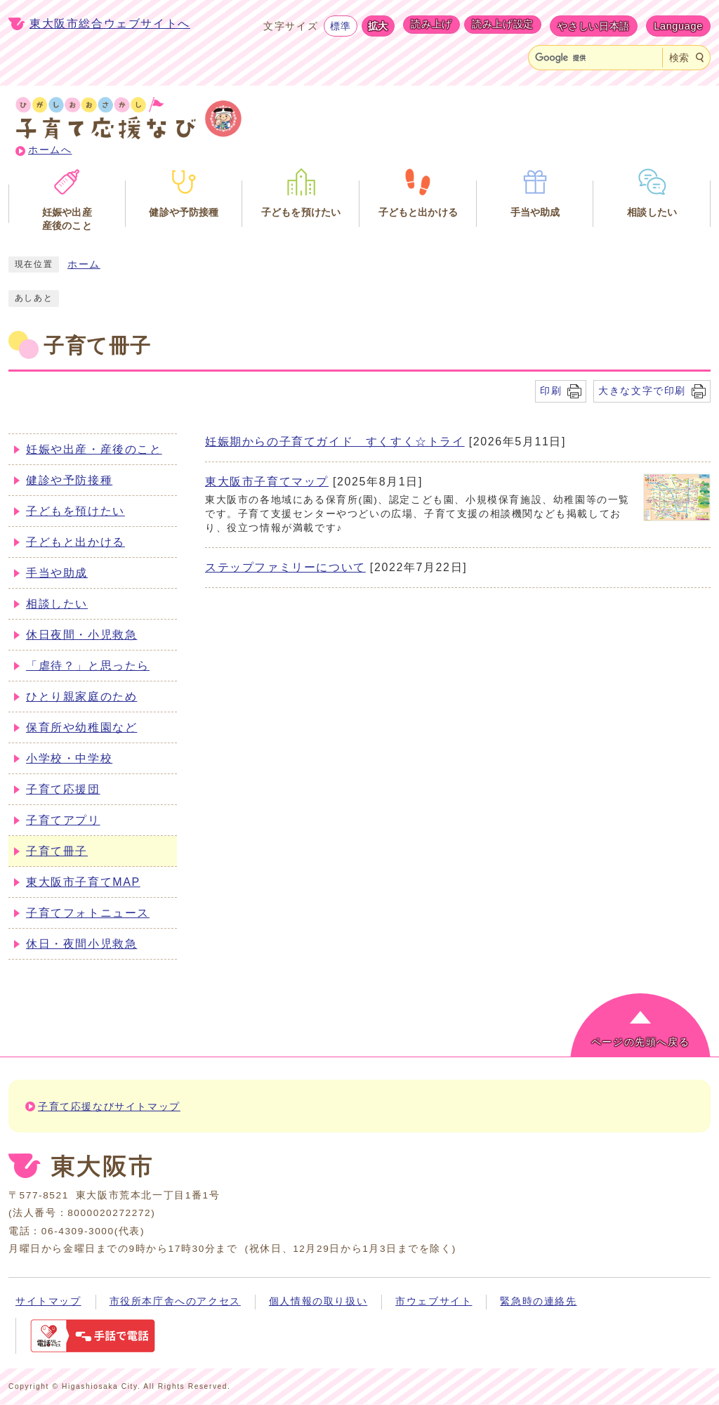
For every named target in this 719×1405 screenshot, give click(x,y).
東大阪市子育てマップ (267, 482)
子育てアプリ (63, 820)
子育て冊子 (57, 851)
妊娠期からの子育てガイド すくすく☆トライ (335, 441)
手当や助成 (57, 573)
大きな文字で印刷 (642, 390)
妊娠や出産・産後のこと (94, 449)
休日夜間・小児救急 (81, 635)
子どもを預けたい (75, 511)
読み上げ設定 (503, 24)
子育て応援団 (63, 789)
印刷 (551, 390)
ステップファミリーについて (285, 567)
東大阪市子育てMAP (83, 882)
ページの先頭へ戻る (640, 1042)
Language (678, 26)
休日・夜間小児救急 (81, 944)
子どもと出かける (75, 542)
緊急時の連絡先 (538, 1301)
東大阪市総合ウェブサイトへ (109, 24)
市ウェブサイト (433, 1301)
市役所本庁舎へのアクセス (175, 1301)
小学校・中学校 (69, 758)
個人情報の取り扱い (318, 1301)
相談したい (57, 604)
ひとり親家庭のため (81, 696)
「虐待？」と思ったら (88, 666)
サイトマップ (48, 1301)
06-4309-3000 (77, 1231)
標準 (340, 26)
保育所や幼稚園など (81, 727)
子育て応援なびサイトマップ (109, 1107)
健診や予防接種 (69, 480)
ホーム (83, 264)
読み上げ (431, 24)
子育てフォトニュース (88, 913)
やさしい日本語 (594, 26)
